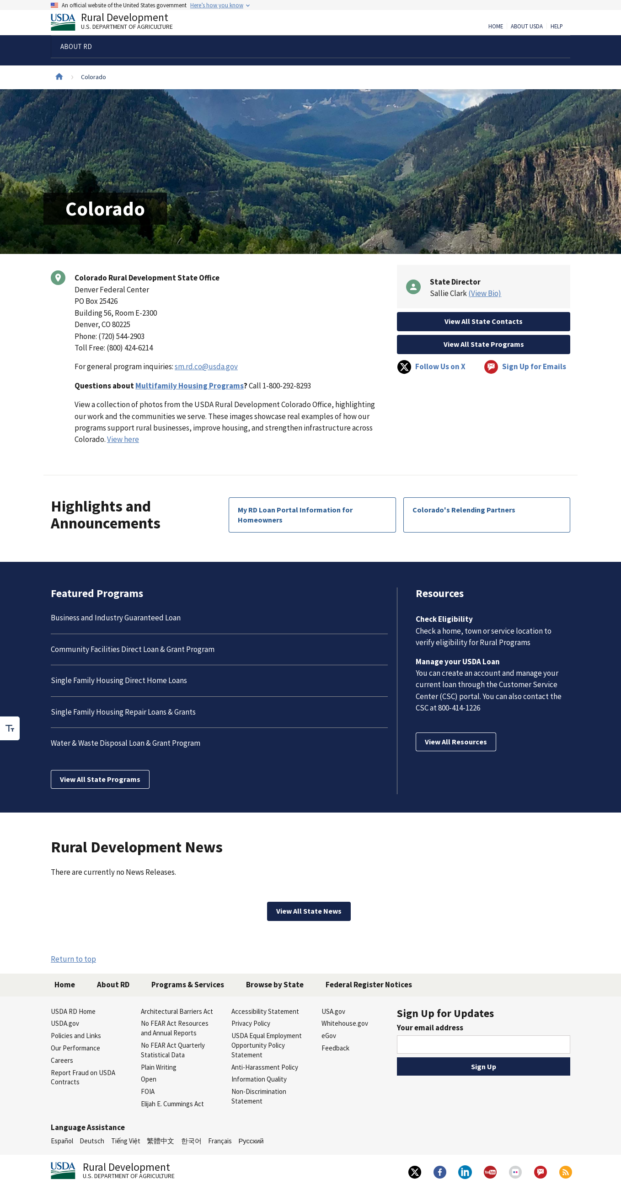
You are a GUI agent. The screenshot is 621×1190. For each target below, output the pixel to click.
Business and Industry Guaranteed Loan (116, 618)
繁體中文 (160, 1140)
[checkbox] (10, 728)
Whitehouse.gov (344, 1023)
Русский (250, 1140)
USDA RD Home (73, 1011)
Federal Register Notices (369, 985)
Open (148, 1079)
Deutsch (92, 1140)
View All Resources (456, 741)
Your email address (430, 1028)
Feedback (335, 1048)
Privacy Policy (250, 1023)
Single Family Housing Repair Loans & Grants (123, 712)
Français (220, 1140)
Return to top (73, 959)
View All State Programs (484, 344)
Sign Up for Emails (525, 367)
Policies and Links (76, 1035)
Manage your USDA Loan (458, 662)
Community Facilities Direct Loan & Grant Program (132, 649)
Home (495, 26)
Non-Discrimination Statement (258, 1096)
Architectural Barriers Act (177, 1011)
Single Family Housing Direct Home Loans (119, 680)
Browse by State (275, 985)
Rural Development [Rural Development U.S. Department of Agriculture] (119, 23)
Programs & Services (187, 985)
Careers (62, 1060)
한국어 (191, 1140)
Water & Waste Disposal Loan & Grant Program (125, 743)
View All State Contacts (483, 321)
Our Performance (75, 1048)
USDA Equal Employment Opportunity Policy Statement (266, 1045)
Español (62, 1140)
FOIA (148, 1091)
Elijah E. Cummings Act (172, 1103)
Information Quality (259, 1079)
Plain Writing (159, 1067)
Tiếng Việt (125, 1140)
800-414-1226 (459, 708)
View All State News (309, 910)
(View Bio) (484, 293)
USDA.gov (65, 1023)
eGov (328, 1035)
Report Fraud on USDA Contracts (83, 1077)
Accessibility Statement (265, 1011)
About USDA (527, 26)
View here (123, 439)
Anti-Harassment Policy (264, 1067)
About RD (113, 985)
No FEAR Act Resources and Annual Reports (175, 1028)
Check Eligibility (444, 619)
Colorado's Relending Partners (463, 509)
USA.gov (333, 1011)
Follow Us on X (431, 367)
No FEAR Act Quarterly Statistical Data (173, 1050)
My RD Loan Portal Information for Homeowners (295, 514)
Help (557, 26)
